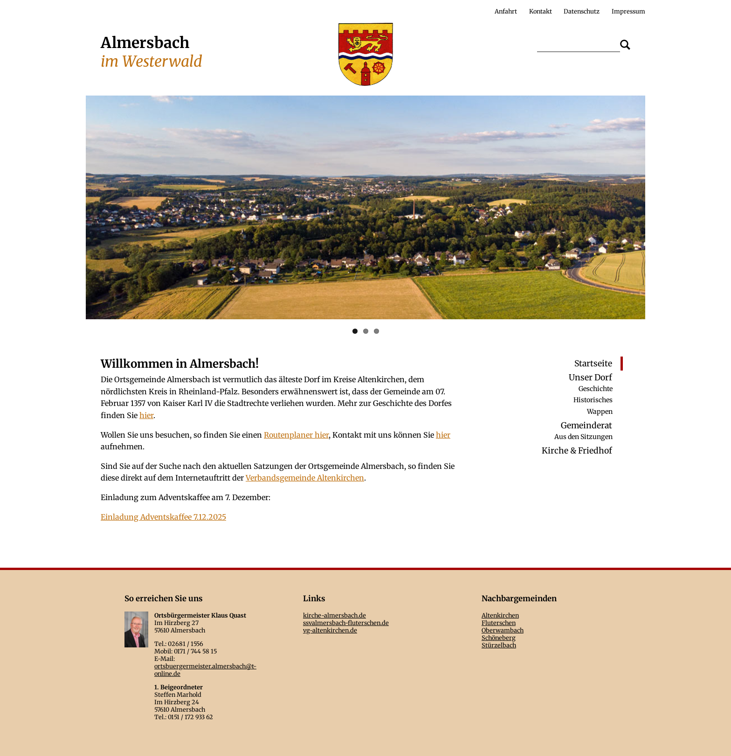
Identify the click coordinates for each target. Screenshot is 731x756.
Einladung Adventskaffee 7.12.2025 (163, 517)
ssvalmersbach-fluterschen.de (346, 622)
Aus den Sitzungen (583, 437)
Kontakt (540, 11)
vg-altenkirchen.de (330, 630)
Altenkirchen (500, 615)
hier (146, 415)
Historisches (593, 400)
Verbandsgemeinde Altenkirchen (305, 477)
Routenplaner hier (296, 435)
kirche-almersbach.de (334, 615)
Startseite (593, 363)
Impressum (628, 11)
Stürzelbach (499, 645)
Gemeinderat (586, 425)
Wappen (600, 411)
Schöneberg (499, 637)
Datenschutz (582, 11)
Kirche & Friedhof (577, 451)
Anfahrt (506, 11)
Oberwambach (503, 630)
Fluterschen (499, 622)
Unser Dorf (590, 377)
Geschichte (596, 388)
